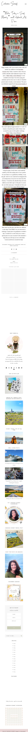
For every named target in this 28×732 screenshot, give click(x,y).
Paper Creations (14, 245)
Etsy (13, 244)
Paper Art (23, 244)
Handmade (17, 244)
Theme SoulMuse (20, 731)
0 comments (14, 252)
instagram (21, 176)
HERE (13, 229)
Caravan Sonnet (9, 4)
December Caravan (7, 244)
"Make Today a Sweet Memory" (14, 75)
